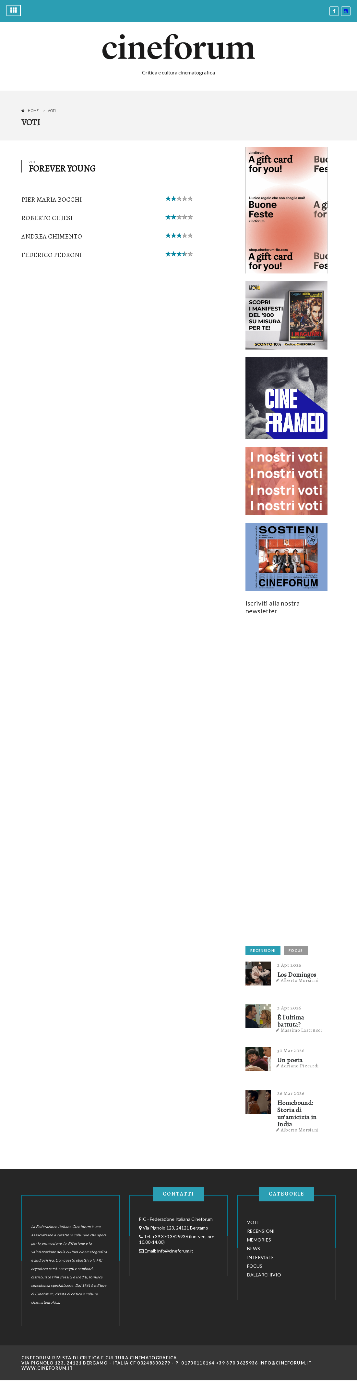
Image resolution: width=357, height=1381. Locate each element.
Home (33, 110)
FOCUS (296, 950)
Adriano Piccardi (300, 1066)
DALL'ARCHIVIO (264, 1274)
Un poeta (290, 1060)
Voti (52, 110)
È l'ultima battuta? (290, 1021)
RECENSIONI (263, 950)
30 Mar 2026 (291, 1050)
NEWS (253, 1248)
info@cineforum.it (175, 1250)
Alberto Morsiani (299, 980)
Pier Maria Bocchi (51, 199)
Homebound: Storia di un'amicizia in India (296, 1113)
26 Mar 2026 (291, 1093)
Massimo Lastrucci (301, 1030)
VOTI (253, 1222)
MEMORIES (259, 1239)
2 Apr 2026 (289, 965)
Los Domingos (296, 974)
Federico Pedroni (51, 255)
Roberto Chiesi (47, 218)
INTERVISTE (260, 1257)
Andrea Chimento (51, 236)
